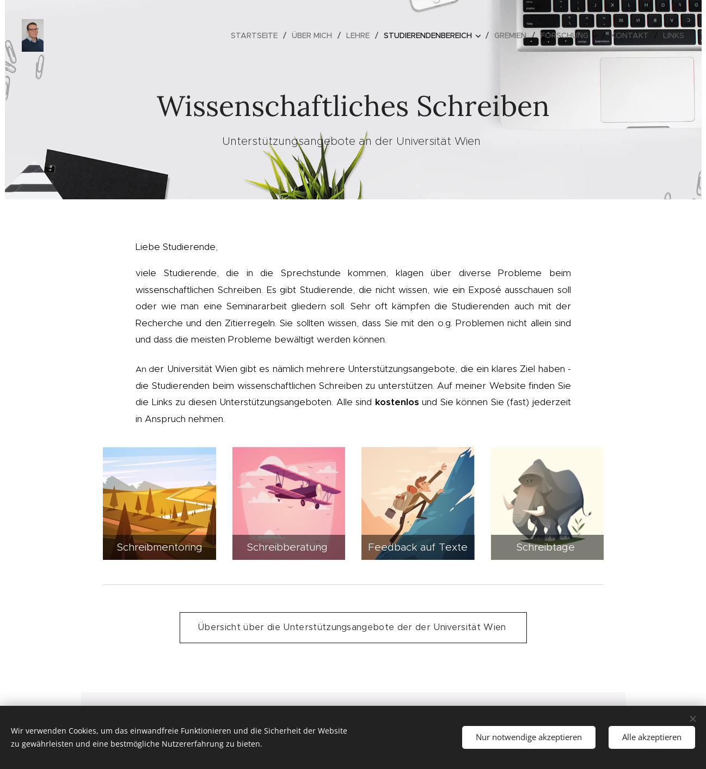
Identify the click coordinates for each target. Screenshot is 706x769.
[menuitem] (257, 35)
